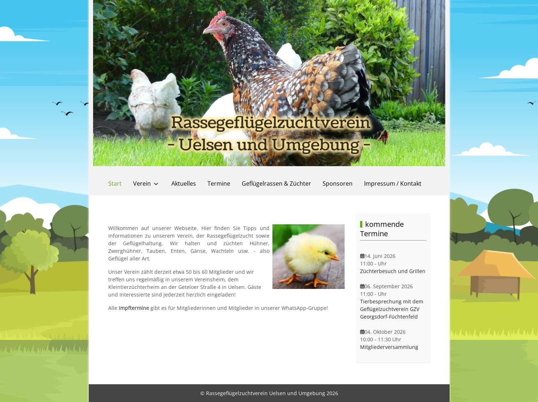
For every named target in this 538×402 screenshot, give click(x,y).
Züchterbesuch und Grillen (392, 271)
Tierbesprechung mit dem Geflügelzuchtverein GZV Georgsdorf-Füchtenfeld (391, 309)
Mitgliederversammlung (389, 346)
